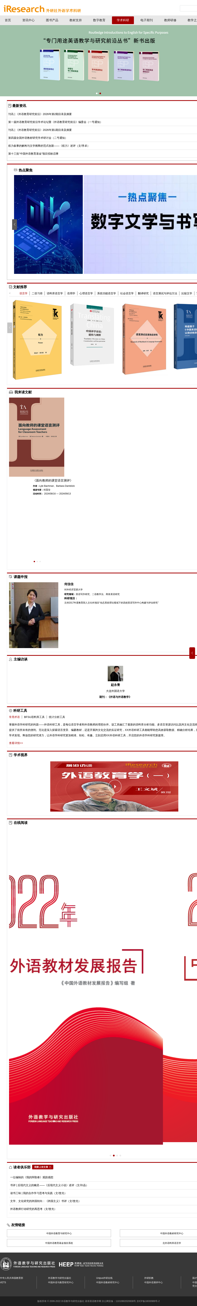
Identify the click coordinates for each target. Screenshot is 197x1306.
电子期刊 (146, 20)
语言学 (23, 293)
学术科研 (123, 20)
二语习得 (37, 293)
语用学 (71, 293)
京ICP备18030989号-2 (148, 1301)
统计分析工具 (57, 717)
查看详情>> (16, 743)
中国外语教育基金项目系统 (59, 1243)
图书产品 (52, 20)
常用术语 (14, 717)
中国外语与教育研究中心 (60, 1282)
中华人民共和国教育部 (11, 1278)
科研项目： (71, 598)
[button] (97, 93)
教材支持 (75, 20)
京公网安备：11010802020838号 (119, 1301)
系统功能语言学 (106, 293)
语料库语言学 (55, 293)
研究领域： (70, 594)
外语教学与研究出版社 (59, 1278)
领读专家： (38, 490)
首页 (8, 20)
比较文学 (186, 293)
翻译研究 (143, 293)
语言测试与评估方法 (165, 293)
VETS (3, 1282)
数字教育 (99, 20)
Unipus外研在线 (104, 1278)
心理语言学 (86, 293)
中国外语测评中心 (153, 1282)
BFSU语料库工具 (34, 717)
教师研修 (170, 20)
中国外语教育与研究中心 (59, 1233)
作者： (36, 486)
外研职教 (149, 1278)
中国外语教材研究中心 (107, 1282)
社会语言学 (127, 293)
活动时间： (38, 494)
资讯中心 (28, 20)
